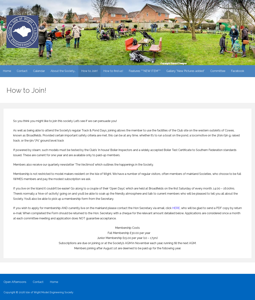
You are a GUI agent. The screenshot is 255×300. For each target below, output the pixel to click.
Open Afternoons (15, 282)
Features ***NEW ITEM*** (145, 71)
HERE (176, 208)
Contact (22, 71)
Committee (217, 71)
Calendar (39, 71)
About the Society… (63, 71)
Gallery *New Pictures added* (185, 71)
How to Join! (89, 71)
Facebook (237, 71)
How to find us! (113, 71)
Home (7, 71)
